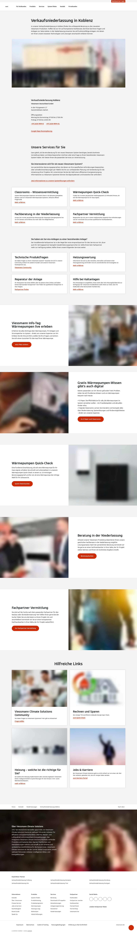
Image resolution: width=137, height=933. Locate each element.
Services (41, 6)
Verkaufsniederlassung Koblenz (50, 807)
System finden (52, 6)
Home (13, 807)
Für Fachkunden (21, 6)
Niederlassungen (32, 807)
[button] (131, 927)
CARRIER (29, 931)
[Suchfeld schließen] (124, 6)
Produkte (32, 6)
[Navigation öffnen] (7, 6)
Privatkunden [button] (72, 6)
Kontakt (62, 6)
